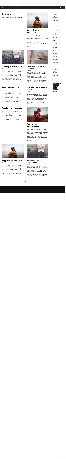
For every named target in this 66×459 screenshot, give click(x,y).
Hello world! (7, 14)
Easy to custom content (11, 87)
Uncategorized (55, 41)
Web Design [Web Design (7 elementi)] (55, 88)
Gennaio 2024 (55, 21)
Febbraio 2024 (55, 20)
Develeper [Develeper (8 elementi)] (59, 83)
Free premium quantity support (33, 125)
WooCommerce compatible (12, 108)
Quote (54, 40)
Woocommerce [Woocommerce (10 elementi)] (55, 89)
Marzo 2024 (55, 73)
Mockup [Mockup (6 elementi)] (57, 84)
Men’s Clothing (55, 36)
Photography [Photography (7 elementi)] (55, 86)
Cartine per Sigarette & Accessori (10, 3)
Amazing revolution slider (12, 67)
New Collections (56, 63)
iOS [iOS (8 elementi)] (53, 84)
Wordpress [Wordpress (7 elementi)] (55, 91)
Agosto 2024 (55, 14)
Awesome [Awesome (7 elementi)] (54, 83)
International (55, 33)
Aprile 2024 (55, 17)
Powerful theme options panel (33, 162)
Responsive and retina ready (33, 31)
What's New (55, 43)
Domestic (54, 28)
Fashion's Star (55, 30)
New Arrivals (55, 37)
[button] (60, 7)
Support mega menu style (12, 161)
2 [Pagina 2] (25, 181)
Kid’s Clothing (55, 34)
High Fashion (55, 31)
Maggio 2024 (55, 16)
